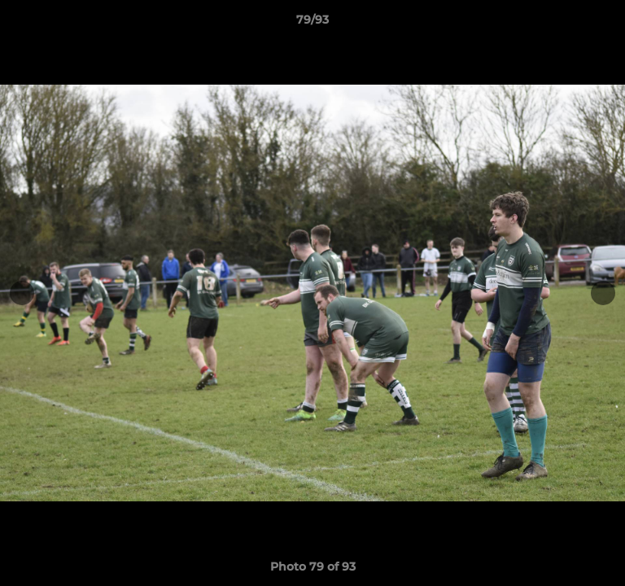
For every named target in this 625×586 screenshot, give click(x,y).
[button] (605, 23)
